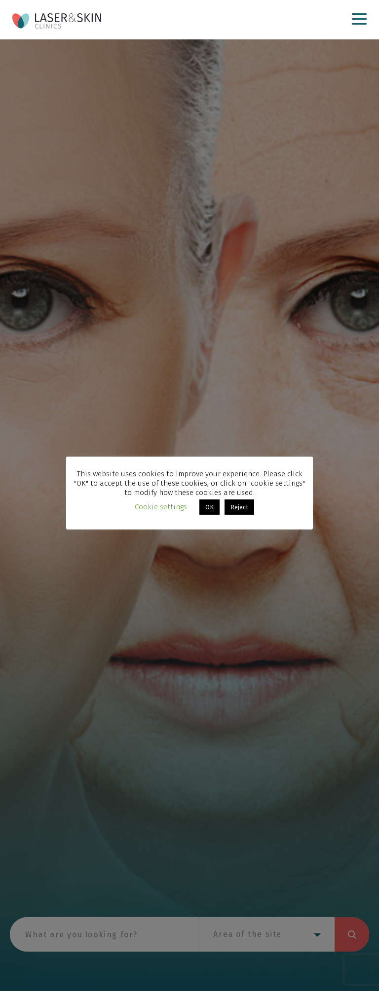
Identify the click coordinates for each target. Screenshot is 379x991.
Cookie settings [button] (161, 506)
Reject (239, 507)
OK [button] (209, 507)
